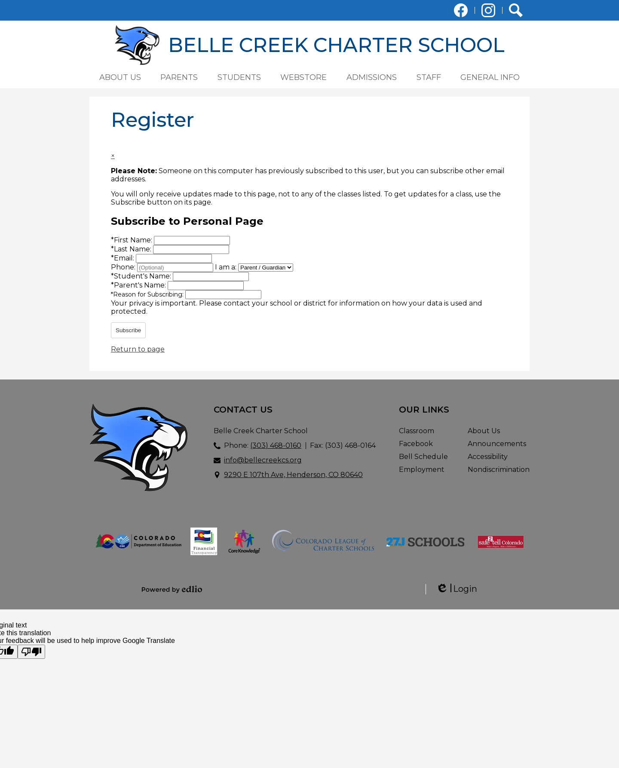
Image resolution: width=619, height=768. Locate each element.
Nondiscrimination (499, 469)
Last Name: (132, 249)
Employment (421, 469)
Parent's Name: (139, 285)
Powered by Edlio (172, 589)
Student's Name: (142, 276)
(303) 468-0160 (275, 445)
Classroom (416, 431)
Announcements (497, 444)
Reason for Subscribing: (148, 294)
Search (516, 12)
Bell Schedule (423, 457)
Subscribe (128, 330)
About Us (484, 431)
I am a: (225, 267)
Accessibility (488, 457)
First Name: (132, 240)
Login (456, 589)
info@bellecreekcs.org (263, 460)
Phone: (124, 267)
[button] (120, 77)
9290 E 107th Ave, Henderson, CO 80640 (293, 475)
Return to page (138, 349)
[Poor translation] (31, 652)
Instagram (488, 12)
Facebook (460, 12)
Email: (123, 258)
